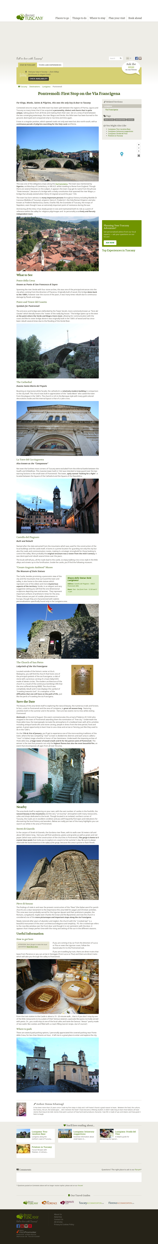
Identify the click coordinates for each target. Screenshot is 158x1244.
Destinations (34, 86)
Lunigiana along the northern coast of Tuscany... (42, 1138)
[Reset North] (138, 151)
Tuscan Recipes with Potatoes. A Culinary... (40, 1151)
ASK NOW (110, 242)
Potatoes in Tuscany (115, 136)
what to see (109, 120)
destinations (120, 120)
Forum (137, 1169)
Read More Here (32, 947)
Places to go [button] (62, 18)
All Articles (58, 1222)
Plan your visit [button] (117, 18)
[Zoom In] (138, 144)
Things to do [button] (79, 18)
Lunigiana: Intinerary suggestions (120, 131)
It (130, 58)
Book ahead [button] (135, 18)
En (128, 58)
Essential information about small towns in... (84, 1138)
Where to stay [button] (97, 18)
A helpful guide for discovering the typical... (114, 1138)
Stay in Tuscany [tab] (27, 65)
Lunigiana (46, 86)
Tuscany (22, 86)
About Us (58, 1214)
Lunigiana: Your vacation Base (119, 129)
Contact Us (58, 1219)
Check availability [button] (39, 78)
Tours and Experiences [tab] (50, 65)
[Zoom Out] (138, 148)
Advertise (58, 1217)
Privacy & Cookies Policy (64, 1224)
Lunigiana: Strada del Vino (117, 133)
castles (130, 120)
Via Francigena (61, 184)
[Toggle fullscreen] (138, 155)
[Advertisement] (79, 38)
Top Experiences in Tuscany (118, 250)
